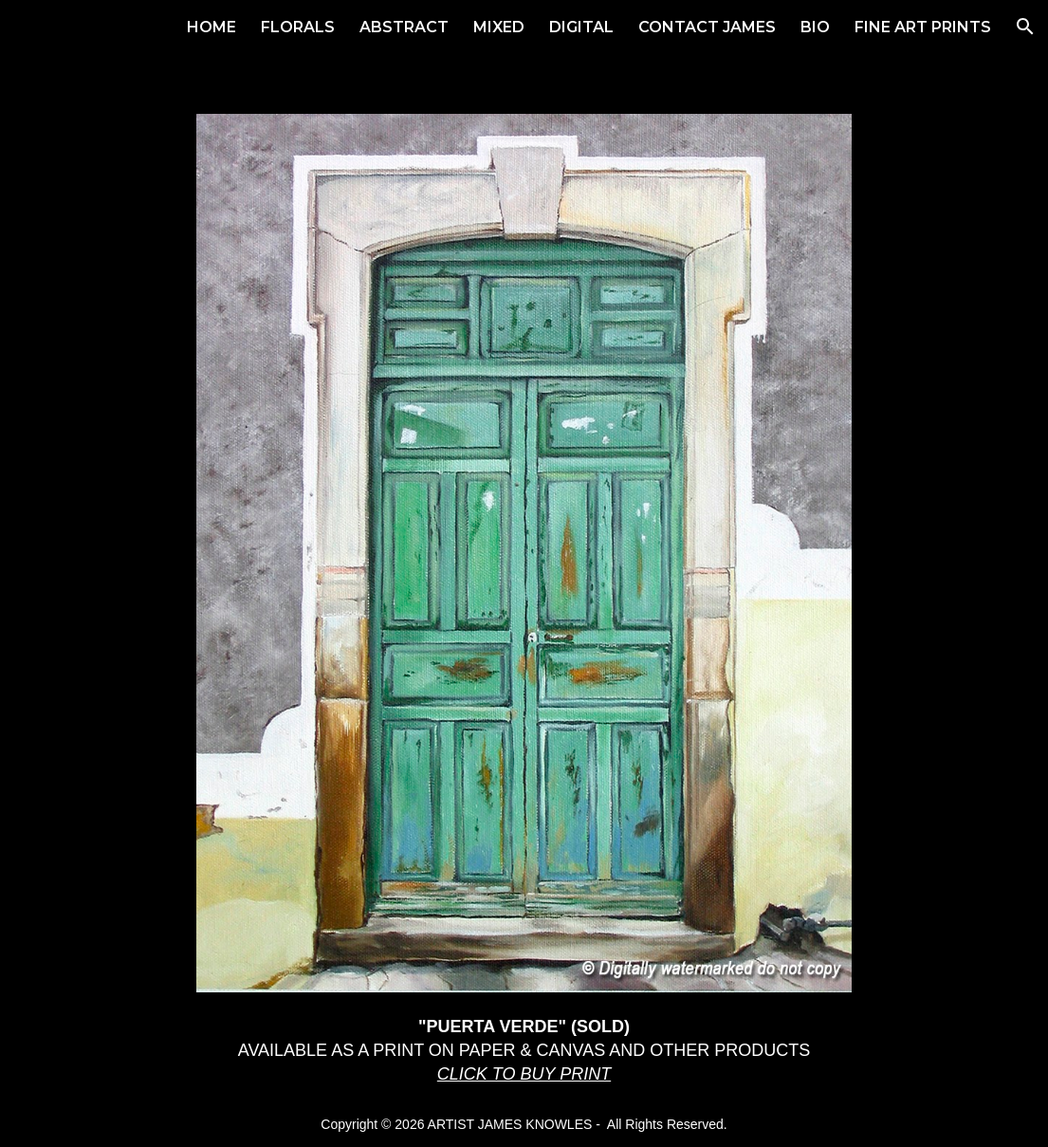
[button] (1025, 26)
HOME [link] (211, 27)
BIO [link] (815, 27)
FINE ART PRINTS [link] (923, 27)
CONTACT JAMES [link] (707, 27)
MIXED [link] (498, 27)
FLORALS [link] (298, 27)
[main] (524, 1050)
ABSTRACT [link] (404, 27)
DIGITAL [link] (581, 27)
